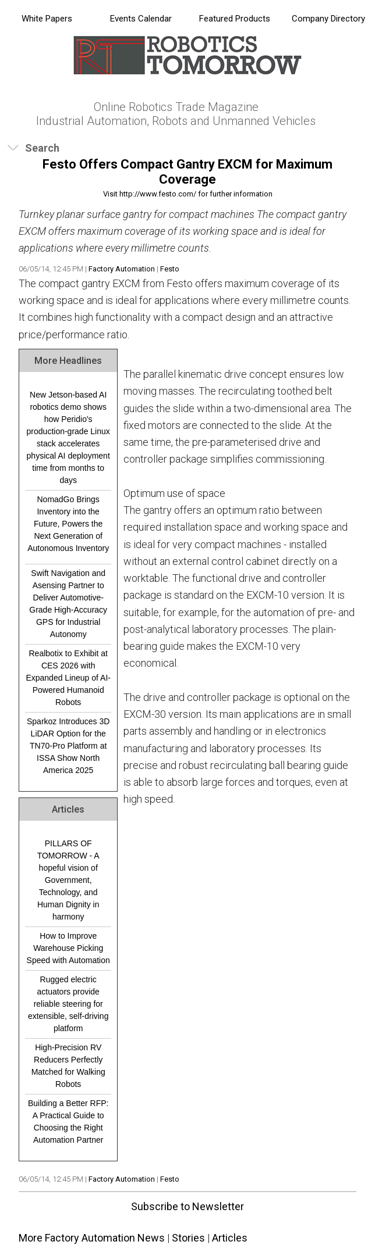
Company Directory (328, 18)
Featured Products (234, 18)
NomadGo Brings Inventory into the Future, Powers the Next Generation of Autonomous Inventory (68, 524)
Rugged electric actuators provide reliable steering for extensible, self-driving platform (68, 1004)
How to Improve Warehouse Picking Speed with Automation (68, 948)
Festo (169, 268)
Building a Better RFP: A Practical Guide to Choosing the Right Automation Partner (68, 1121)
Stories (188, 1238)
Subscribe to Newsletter (187, 1206)
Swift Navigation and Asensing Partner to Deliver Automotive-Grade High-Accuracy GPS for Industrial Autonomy (68, 603)
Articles (229, 1238)
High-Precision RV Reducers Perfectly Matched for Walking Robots (68, 1066)
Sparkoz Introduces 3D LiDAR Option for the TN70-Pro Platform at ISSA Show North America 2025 (68, 746)
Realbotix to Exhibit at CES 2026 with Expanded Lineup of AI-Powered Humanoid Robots (68, 678)
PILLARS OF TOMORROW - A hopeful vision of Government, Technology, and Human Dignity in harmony (68, 880)
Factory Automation (122, 268)
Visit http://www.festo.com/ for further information (188, 193)
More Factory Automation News (92, 1238)
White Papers (47, 18)
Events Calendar (141, 18)
